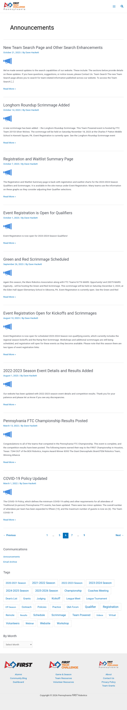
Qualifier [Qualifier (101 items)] (90, 607)
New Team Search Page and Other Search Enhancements (53, 47)
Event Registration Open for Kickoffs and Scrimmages (50, 313)
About (108, 674)
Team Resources (63, 678)
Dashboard (18, 682)
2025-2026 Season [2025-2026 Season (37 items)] (46, 590)
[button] (122, 6)
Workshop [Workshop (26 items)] (63, 623)
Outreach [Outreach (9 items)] (26, 607)
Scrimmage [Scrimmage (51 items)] (58, 615)
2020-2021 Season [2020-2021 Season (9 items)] (16, 582)
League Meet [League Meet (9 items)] (73, 598)
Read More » (9, 89)
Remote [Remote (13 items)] (10, 615)
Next (120, 535)
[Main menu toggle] (114, 6)
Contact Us (108, 678)
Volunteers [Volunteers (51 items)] (12, 623)
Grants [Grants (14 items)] (27, 598)
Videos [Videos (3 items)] (99, 615)
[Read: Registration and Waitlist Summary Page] (7, 172)
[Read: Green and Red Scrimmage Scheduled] (7, 272)
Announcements (11, 556)
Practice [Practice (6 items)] (56, 607)
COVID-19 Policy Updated (25, 478)
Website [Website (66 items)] (45, 623)
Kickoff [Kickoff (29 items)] (56, 598)
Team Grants (108, 685)
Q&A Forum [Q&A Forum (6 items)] (73, 607)
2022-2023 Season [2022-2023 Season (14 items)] (72, 582)
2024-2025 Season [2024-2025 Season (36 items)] (17, 590)
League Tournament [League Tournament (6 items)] (96, 598)
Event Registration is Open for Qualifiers (37, 213)
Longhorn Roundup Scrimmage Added (36, 105)
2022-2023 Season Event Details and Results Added (48, 370)
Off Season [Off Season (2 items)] (10, 607)
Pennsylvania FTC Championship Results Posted (45, 421)
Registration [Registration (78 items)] (110, 607)
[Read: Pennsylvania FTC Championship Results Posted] (7, 434)
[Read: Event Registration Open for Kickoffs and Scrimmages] (7, 326)
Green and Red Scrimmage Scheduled (36, 259)
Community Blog (18, 678)
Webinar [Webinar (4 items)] (30, 623)
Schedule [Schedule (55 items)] (39, 615)
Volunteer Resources (63, 682)
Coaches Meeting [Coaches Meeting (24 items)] (98, 590)
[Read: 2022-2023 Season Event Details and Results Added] (7, 384)
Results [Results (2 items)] (23, 615)
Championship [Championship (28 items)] (73, 590)
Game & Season (63, 674)
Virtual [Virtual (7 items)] (112, 615)
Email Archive (10, 561)
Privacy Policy (109, 682)
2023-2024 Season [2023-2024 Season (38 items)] (100, 582)
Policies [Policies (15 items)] (42, 607)
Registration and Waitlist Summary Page (38, 159)
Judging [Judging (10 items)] (41, 598)
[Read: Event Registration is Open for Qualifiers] (7, 226)
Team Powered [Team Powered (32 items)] (81, 615)
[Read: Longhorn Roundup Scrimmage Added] (7, 118)
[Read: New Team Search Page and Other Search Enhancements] (7, 60)
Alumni (18, 674)
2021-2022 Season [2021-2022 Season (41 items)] (43, 582)
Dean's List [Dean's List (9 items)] (11, 598)
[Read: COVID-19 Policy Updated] (7, 491)
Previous (9, 535)
